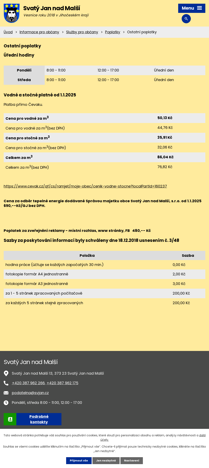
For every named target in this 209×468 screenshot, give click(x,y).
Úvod (8, 32)
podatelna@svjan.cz (30, 392)
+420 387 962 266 (28, 382)
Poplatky (112, 32)
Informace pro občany (39, 32)
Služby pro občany (82, 32)
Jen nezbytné (106, 460)
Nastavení (133, 460)
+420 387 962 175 (62, 382)
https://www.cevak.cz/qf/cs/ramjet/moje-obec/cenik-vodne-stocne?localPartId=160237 (85, 186)
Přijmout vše (77, 460)
